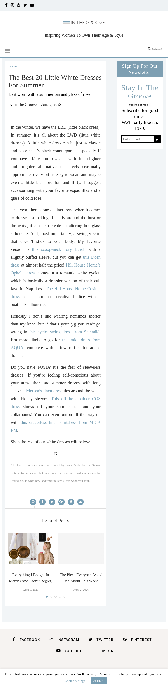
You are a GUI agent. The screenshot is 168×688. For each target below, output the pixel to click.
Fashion (13, 66)
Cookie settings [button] (75, 681)
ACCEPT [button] (98, 681)
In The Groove (25, 104)
